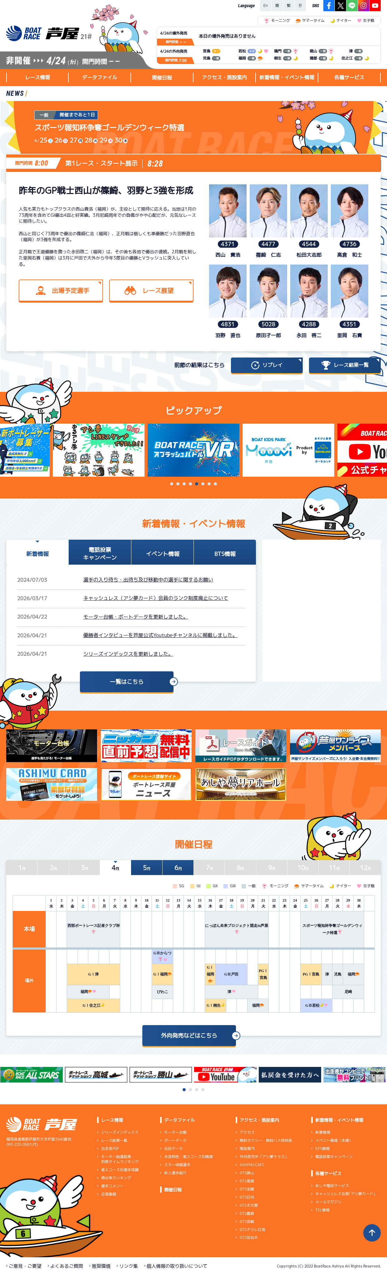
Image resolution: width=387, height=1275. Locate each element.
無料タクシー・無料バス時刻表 (266, 1140)
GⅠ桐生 (215, 1005)
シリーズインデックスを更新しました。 (128, 653)
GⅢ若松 (316, 1005)
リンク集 (128, 1266)
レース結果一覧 (114, 1140)
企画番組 (108, 1194)
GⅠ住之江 (93, 1005)
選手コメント (112, 1186)
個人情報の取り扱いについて (177, 1266)
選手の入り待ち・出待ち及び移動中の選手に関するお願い (148, 579)
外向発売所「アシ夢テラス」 (264, 1156)
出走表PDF (110, 1148)
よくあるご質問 (66, 1266)
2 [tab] (177, 483)
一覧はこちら (127, 682)
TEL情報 (322, 1210)
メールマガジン (328, 1201)
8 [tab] (215, 483)
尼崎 (348, 992)
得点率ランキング (116, 1177)
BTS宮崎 (247, 1221)
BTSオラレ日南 (252, 1229)
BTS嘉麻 (247, 1213)
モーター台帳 (175, 1132)
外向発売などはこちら (189, 1035)
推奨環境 (101, 1266)
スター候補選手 (177, 1164)
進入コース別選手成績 (120, 1169)
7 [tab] (209, 483)
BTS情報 (322, 1148)
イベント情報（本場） (334, 1140)
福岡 (353, 974)
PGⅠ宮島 (311, 974)
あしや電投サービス (332, 1185)
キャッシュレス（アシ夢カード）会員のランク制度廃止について (155, 598)
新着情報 (322, 1132)
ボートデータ (175, 1140)
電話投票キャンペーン (334, 1156)
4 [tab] (190, 483)
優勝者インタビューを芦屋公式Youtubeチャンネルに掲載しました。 (160, 635)
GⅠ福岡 (163, 974)
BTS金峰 (247, 1189)
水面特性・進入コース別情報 (188, 1156)
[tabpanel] (193, 450)
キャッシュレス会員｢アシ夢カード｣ (345, 1193)
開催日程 (162, 77)
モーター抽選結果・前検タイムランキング (120, 1159)
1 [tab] (171, 483)
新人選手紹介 (175, 1172)
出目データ (173, 1148)
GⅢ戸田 (231, 974)
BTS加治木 (249, 1237)
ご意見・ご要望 (25, 1266)
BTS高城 (247, 1181)
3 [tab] (184, 483)
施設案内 (247, 1148)
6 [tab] (202, 483)
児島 (337, 974)
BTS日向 (247, 1197)
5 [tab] (196, 483)
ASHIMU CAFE (252, 1164)
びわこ (162, 992)
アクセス (247, 1132)
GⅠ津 (93, 974)
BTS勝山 (247, 1172)
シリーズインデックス (120, 1132)
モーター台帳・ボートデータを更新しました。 (135, 616)
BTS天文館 (249, 1205)
